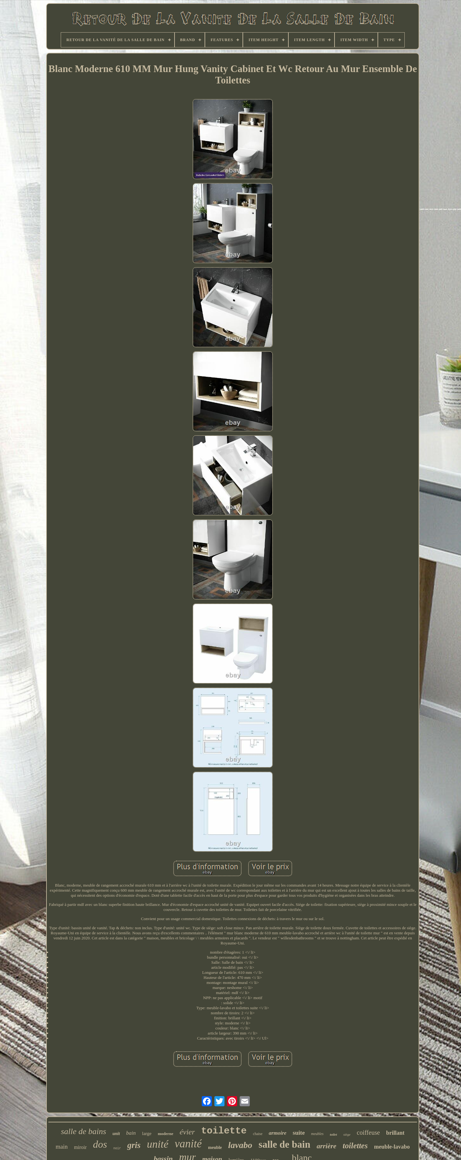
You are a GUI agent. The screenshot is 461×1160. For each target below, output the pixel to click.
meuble (215, 1147)
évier (187, 1132)
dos (100, 1144)
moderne (165, 1133)
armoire (277, 1133)
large (146, 1133)
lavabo (240, 1145)
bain (131, 1133)
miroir (80, 1147)
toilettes (355, 1145)
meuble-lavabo (392, 1147)
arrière (326, 1146)
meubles (317, 1134)
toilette (224, 1131)
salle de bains (83, 1131)
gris (133, 1145)
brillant (395, 1133)
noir (117, 1148)
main (62, 1146)
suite (299, 1132)
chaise (257, 1134)
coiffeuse (368, 1132)
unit (116, 1133)
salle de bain (284, 1144)
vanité (188, 1144)
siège (347, 1134)
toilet (333, 1134)
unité (158, 1144)
